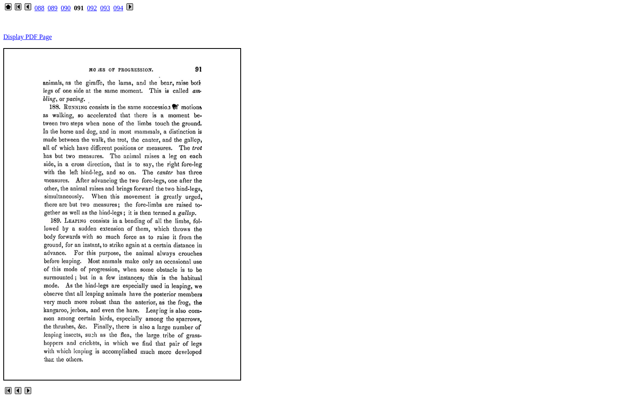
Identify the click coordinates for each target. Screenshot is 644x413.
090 (66, 8)
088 (39, 8)
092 (92, 8)
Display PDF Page (27, 36)
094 (118, 8)
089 (53, 8)
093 (105, 8)
